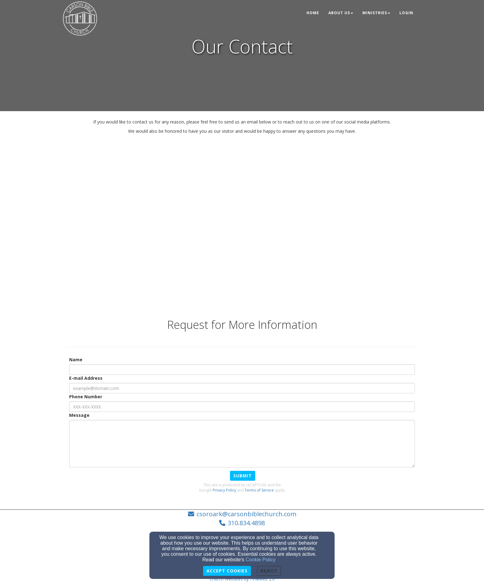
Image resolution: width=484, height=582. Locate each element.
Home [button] (313, 12)
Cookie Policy (261, 559)
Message (79, 415)
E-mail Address (85, 378)
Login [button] (406, 12)
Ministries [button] (376, 12)
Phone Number (85, 397)
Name (75, 359)
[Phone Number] (242, 406)
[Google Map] (242, 220)
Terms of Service (259, 490)
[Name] (242, 369)
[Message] (242, 443)
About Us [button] (340, 12)
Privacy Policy (224, 490)
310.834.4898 (246, 523)
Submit (242, 476)
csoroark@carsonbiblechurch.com (246, 514)
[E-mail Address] (242, 388)
